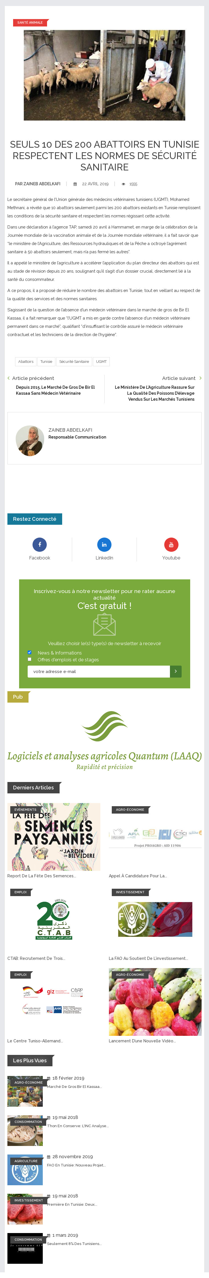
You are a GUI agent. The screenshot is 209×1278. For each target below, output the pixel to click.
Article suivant (182, 378)
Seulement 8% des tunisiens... (74, 1244)
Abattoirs (25, 361)
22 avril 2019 (91, 184)
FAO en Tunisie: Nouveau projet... (76, 1165)
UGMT (101, 361)
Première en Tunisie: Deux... (72, 1204)
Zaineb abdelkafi (37, 184)
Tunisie (46, 361)
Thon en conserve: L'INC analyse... (78, 1126)
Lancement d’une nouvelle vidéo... (142, 1041)
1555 (129, 184)
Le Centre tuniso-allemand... (35, 1041)
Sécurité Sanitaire (74, 361)
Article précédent (30, 378)
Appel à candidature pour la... (138, 876)
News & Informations (60, 653)
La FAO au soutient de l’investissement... (148, 958)
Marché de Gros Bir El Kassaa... (74, 1086)
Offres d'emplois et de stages (68, 659)
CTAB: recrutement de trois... (36, 958)
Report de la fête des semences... (41, 876)
